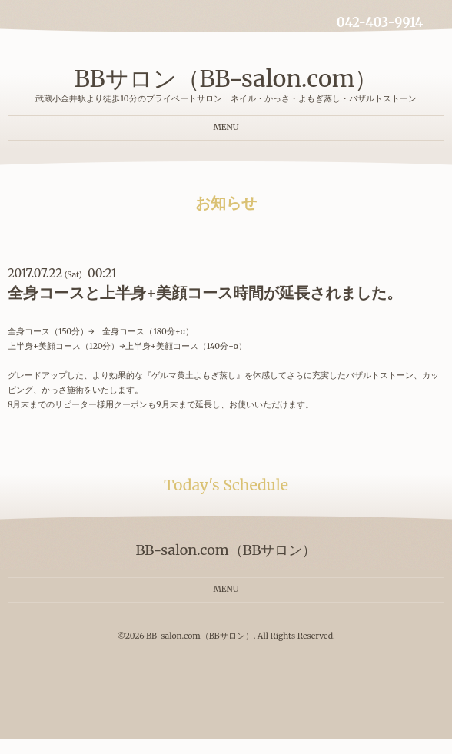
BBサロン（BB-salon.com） (226, 78)
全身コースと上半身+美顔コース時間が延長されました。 (205, 293)
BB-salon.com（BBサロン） (200, 636)
